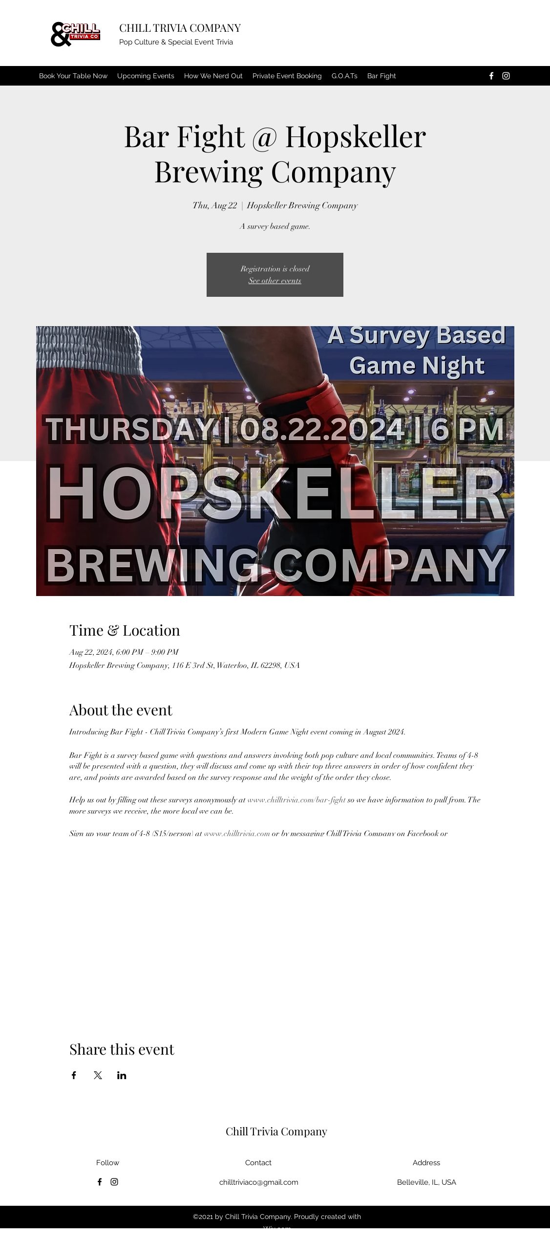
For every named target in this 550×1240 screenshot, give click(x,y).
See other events (275, 281)
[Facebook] (491, 76)
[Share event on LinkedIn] (122, 1075)
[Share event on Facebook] (74, 1075)
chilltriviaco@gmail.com (258, 1182)
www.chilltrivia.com (237, 834)
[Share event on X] (98, 1075)
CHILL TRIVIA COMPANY (180, 27)
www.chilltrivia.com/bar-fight (297, 800)
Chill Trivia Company (276, 1131)
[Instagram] (506, 76)
